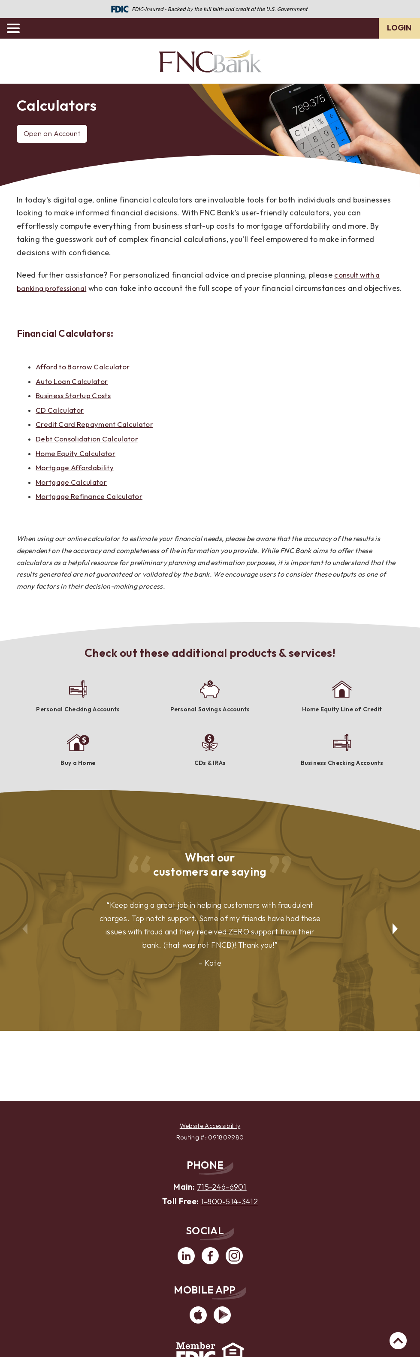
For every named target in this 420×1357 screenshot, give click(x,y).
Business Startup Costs (76, 409)
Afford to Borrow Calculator (85, 380)
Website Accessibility (210, 1125)
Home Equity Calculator (78, 466)
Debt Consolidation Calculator (89, 452)
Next (396, 937)
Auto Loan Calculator (73, 394)
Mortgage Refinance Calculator (92, 509)
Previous (23, 937)
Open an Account (54, 134)
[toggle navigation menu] (17, 28)
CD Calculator (60, 423)
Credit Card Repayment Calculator (97, 437)
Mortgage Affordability (77, 481)
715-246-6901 (222, 1186)
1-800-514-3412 (229, 1201)
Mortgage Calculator (73, 495)
